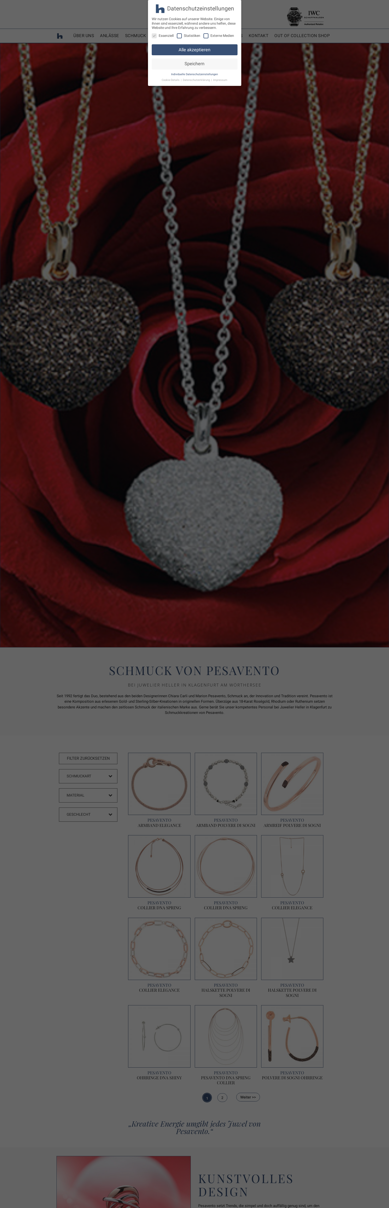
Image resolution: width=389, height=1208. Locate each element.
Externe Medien (218, 35)
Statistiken (188, 35)
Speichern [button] (194, 63)
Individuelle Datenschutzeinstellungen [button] (194, 74)
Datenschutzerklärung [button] (197, 80)
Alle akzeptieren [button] (194, 49)
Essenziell (163, 35)
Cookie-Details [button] (171, 80)
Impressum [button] (220, 80)
